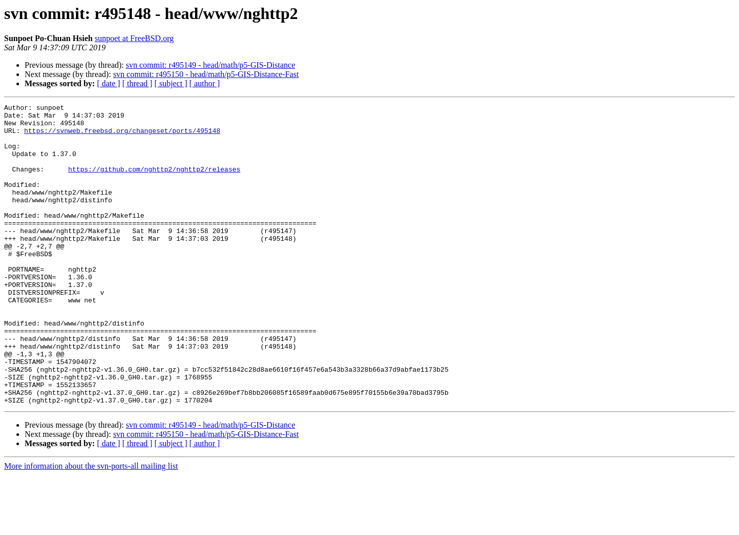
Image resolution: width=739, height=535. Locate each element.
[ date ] (108, 83)
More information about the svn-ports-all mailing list (91, 526)
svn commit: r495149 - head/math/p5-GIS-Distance (210, 65)
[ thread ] (137, 83)
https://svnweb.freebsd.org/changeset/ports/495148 (122, 136)
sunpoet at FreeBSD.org (134, 38)
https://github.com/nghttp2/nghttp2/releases (154, 182)
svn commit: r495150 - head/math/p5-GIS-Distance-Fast (206, 74)
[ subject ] (170, 83)
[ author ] (204, 83)
